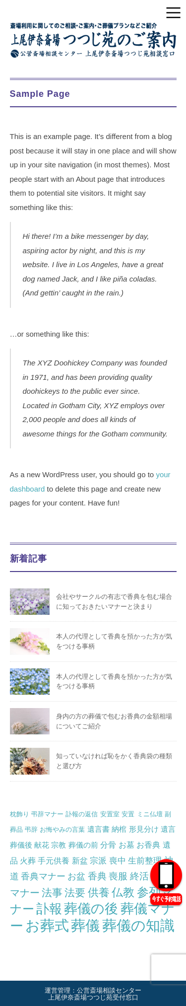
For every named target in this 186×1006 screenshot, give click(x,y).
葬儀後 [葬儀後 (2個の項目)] (21, 845)
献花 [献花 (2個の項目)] (41, 845)
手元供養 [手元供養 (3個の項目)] (53, 860)
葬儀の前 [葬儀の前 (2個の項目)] (83, 845)
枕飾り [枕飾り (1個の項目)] (19, 814)
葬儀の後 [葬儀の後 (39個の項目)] (91, 908)
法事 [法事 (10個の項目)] (52, 892)
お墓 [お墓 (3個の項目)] (126, 844)
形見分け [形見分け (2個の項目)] (144, 829)
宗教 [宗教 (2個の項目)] (58, 845)
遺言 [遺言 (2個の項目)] (168, 829)
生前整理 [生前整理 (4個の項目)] (145, 860)
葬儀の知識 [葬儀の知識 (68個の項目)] (138, 925)
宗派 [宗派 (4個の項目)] (98, 860)
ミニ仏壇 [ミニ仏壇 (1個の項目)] (150, 814)
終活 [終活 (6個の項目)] (139, 876)
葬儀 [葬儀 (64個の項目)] (85, 926)
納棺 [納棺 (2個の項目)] (119, 829)
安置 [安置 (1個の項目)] (128, 814)
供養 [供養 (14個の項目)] (99, 892)
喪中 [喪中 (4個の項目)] (117, 860)
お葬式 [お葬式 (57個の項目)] (47, 926)
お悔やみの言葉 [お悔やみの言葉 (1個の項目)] (62, 829)
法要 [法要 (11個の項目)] (74, 893)
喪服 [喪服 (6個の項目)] (118, 876)
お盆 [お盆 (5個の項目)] (76, 876)
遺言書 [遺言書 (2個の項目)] (98, 829)
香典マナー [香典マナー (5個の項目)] (43, 876)
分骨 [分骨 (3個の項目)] (108, 844)
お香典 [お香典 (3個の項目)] (148, 844)
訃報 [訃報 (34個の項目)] (49, 908)
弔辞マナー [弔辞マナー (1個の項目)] (47, 814)
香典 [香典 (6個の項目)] (97, 876)
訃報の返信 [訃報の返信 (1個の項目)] (81, 814)
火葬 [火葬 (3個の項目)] (28, 860)
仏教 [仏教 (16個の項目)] (123, 892)
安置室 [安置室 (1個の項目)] (110, 814)
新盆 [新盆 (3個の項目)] (80, 860)
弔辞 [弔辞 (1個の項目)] (31, 829)
